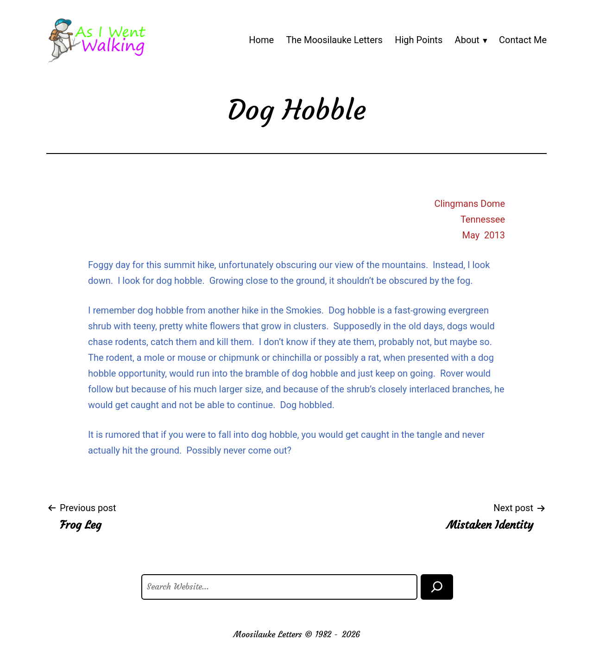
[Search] (437, 587)
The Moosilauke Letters (334, 39)
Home (261, 39)
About (467, 39)
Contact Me (523, 39)
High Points (418, 39)
